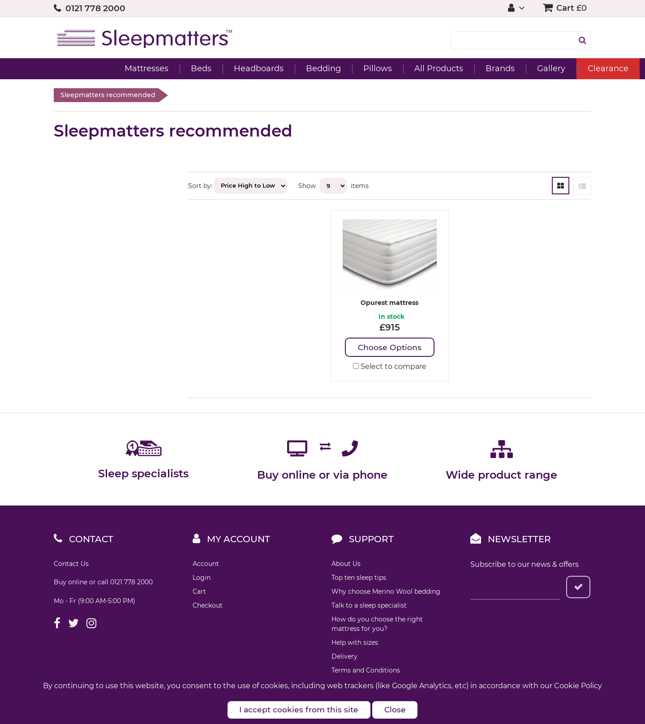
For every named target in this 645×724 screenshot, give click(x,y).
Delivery (344, 657)
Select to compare (389, 367)
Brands (446, 68)
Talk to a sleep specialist (369, 606)
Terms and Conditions (365, 671)
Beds (147, 68)
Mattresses (93, 68)
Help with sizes (354, 643)
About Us (346, 564)
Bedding (269, 68)
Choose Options (389, 347)
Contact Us (71, 564)
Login (202, 578)
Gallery (497, 68)
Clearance (554, 68)
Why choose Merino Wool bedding (385, 592)
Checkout (208, 606)
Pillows (324, 68)
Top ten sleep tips (358, 578)
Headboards (205, 68)
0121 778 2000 (95, 8)
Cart (199, 592)
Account (206, 564)
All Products (385, 68)
